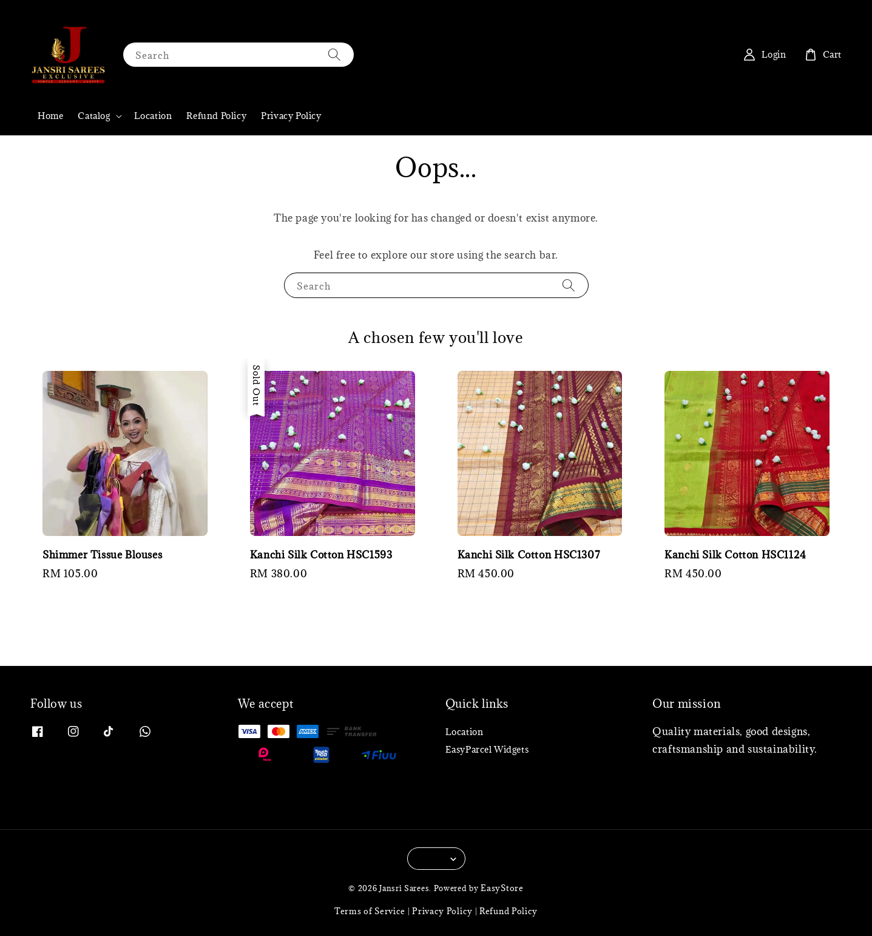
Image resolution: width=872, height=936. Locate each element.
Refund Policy (216, 115)
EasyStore (502, 888)
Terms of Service (369, 911)
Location (153, 115)
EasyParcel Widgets (487, 749)
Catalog (94, 115)
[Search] (334, 54)
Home (50, 115)
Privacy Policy (291, 115)
